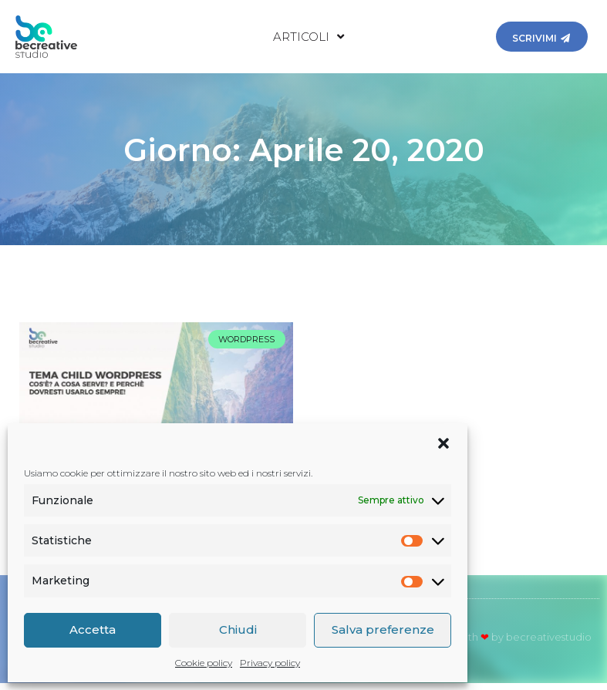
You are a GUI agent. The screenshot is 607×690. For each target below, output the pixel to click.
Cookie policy (203, 662)
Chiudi (238, 629)
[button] (443, 443)
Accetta (92, 629)
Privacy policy (270, 662)
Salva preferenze (383, 629)
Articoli (308, 36)
